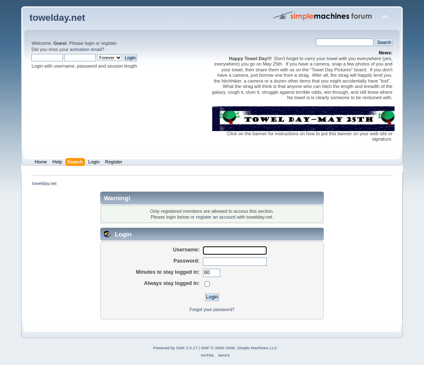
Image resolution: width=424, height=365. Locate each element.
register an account (215, 216)
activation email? (87, 49)
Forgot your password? (212, 309)
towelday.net (57, 17)
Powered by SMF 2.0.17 (175, 348)
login (89, 43)
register (108, 43)
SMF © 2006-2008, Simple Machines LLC (239, 348)
